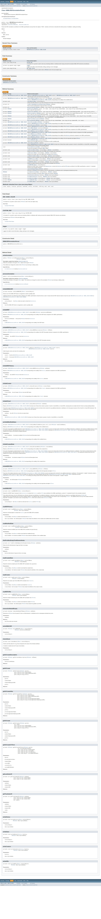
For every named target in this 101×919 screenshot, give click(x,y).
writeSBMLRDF (30, 187)
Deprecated (19, 1)
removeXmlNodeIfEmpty (33, 175)
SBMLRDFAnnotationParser (9, 84)
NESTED (7, 5)
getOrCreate (30, 111)
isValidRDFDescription (33, 135)
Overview (2, 1)
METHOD (19, 5)
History (37, 182)
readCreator (30, 158)
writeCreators (31, 182)
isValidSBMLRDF (31, 144)
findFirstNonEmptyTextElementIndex (36, 106)
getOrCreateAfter (31, 116)
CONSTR (14, 5)
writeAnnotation (31, 179)
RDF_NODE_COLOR (31, 69)
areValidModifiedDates (33, 100)
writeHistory (30, 185)
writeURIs (29, 189)
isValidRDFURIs (31, 141)
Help (27, 1)
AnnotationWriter (14, 18)
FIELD (10, 5)
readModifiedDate (31, 162)
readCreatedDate (31, 155)
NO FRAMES (24, 4)
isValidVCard (30, 148)
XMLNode (50, 100)
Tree (15, 1)
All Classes (32, 4)
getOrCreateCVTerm (32, 119)
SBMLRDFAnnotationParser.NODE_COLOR (36, 50)
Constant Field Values (9, 213)
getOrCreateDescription (33, 122)
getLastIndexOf (31, 109)
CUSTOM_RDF (29, 63)
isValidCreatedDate (32, 125)
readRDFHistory (31, 165)
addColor (29, 97)
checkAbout (30, 103)
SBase (35, 103)
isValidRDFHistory (32, 138)
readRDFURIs (30, 168)
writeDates (30, 184)
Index (24, 1)
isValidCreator (31, 128)
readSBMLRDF (30, 171)
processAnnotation (32, 152)
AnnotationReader (7, 18)
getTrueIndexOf (31, 123)
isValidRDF (30, 132)
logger (28, 66)
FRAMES (19, 4)
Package (7, 1)
